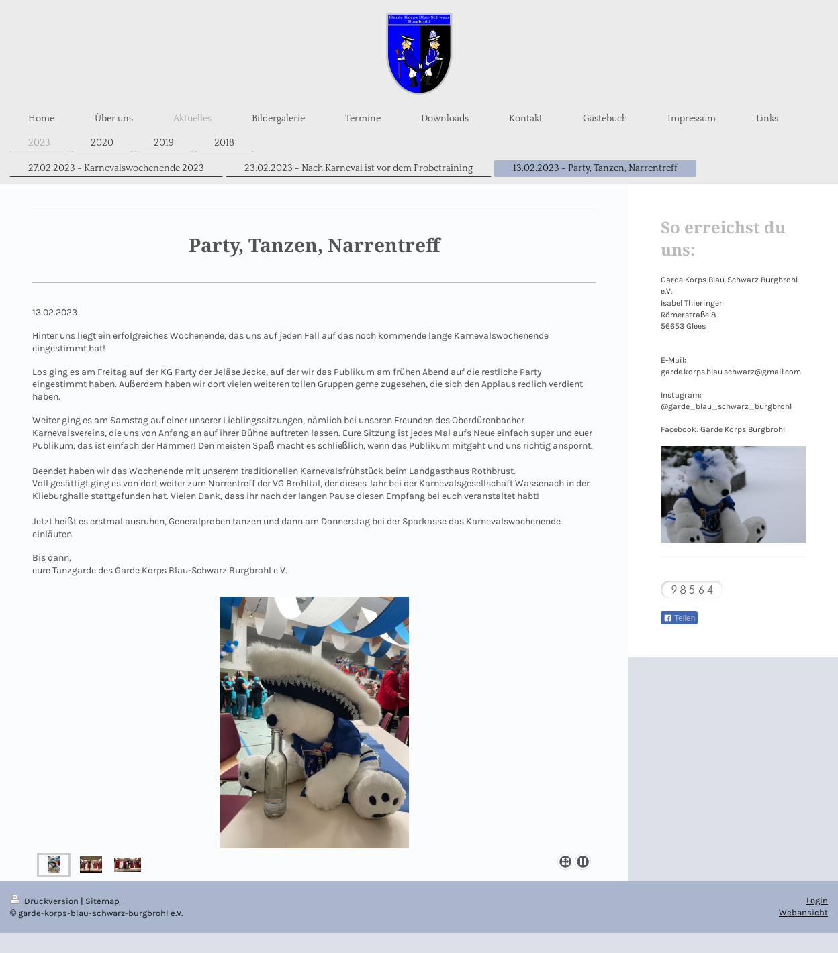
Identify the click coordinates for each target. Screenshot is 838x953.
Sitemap (102, 901)
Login (817, 900)
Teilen (679, 618)
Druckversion (45, 901)
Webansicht (803, 912)
